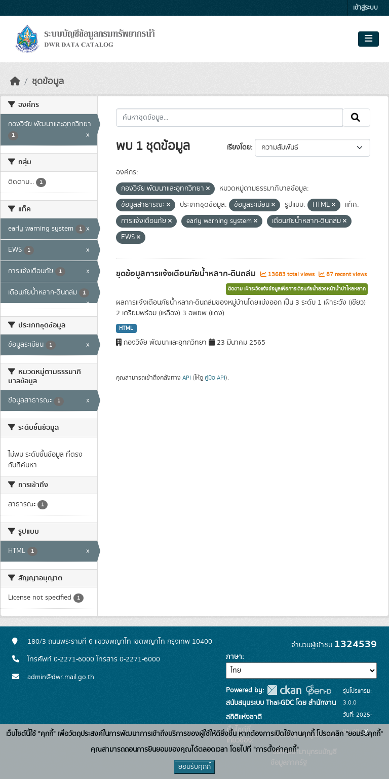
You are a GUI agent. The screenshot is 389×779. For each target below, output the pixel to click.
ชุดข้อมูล (48, 81)
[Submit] (356, 117)
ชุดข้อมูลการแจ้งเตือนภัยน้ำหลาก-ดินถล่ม (187, 273)
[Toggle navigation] (368, 39)
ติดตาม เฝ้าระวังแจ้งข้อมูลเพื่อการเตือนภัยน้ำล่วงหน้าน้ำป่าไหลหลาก (297, 288)
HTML (126, 328)
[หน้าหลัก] (15, 81)
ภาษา (234, 657)
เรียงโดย (239, 147)
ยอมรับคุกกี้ (194, 767)
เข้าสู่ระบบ (365, 8)
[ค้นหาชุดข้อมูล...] (229, 117)
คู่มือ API (215, 377)
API (186, 377)
